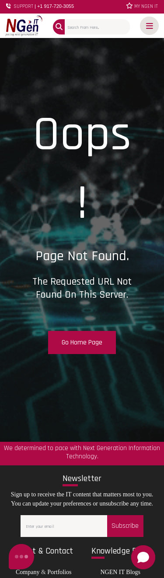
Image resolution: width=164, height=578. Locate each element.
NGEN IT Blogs (120, 572)
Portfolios (59, 572)
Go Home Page (82, 342)
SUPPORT (40, 6)
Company (27, 572)
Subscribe (125, 525)
